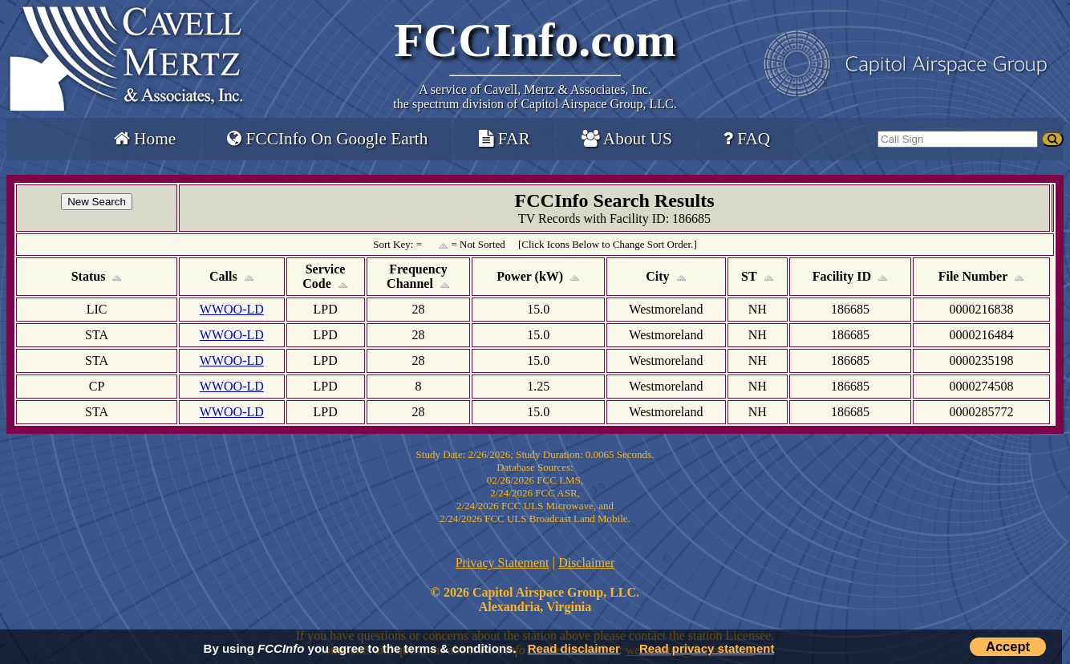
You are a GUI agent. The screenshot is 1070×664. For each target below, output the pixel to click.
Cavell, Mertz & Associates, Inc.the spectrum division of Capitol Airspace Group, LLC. (534, 97)
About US (627, 138)
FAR (504, 138)
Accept (1008, 646)
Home (145, 138)
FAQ (746, 138)
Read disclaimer (574, 648)
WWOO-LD (232, 309)
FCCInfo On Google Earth (327, 138)
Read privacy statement (706, 648)
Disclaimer (586, 562)
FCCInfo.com (535, 40)
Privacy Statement (502, 562)
